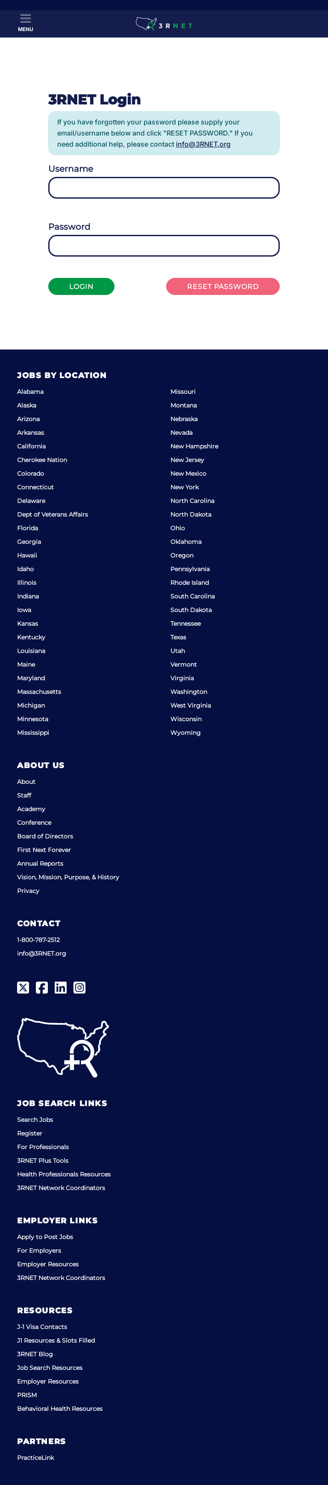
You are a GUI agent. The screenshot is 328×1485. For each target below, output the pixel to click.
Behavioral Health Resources (59, 1409)
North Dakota (190, 514)
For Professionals (43, 1147)
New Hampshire (194, 446)
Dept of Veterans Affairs (52, 514)
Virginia (182, 678)
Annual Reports (40, 863)
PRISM (27, 1395)
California (31, 446)
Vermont (183, 664)
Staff (24, 795)
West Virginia (190, 705)
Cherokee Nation (42, 460)
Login (81, 287)
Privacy (28, 891)
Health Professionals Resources (64, 1174)
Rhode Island (189, 582)
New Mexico (188, 473)
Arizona (28, 419)
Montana (183, 405)
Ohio (177, 528)
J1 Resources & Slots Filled (56, 1340)
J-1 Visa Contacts (42, 1327)
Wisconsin (186, 719)
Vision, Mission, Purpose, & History (68, 877)
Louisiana (31, 651)
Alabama (30, 392)
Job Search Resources (49, 1368)
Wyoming (185, 733)
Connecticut (35, 487)
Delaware (31, 501)
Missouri (183, 392)
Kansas (27, 623)
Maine (26, 664)
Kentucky (31, 637)
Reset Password (223, 287)
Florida (27, 528)
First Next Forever (44, 850)
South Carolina (192, 596)
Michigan (31, 705)
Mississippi (33, 733)
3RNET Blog (35, 1354)
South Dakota (191, 610)
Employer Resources (48, 1264)
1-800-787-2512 (38, 940)
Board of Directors (45, 836)
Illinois (26, 582)
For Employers (39, 1250)
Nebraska (184, 419)
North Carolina (192, 501)
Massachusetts (39, 692)
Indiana (28, 596)
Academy (31, 809)
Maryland (31, 678)
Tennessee (185, 623)
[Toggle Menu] (25, 23)
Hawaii (27, 555)
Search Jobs (35, 1120)
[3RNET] (164, 24)
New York (184, 487)
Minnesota (32, 719)
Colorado (30, 473)
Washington (188, 692)
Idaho (25, 569)
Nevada (181, 432)
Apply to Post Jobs (45, 1237)
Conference (34, 822)
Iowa (24, 610)
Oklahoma (186, 542)
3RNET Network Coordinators (61, 1188)
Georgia (29, 542)
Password (69, 227)
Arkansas (30, 432)
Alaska (26, 405)
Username (70, 169)
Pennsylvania (190, 569)
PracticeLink (35, 1458)
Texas (178, 637)
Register (29, 1133)
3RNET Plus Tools (42, 1160)
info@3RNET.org (203, 144)
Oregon (181, 555)
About (26, 782)
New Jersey (187, 460)
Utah (177, 651)
